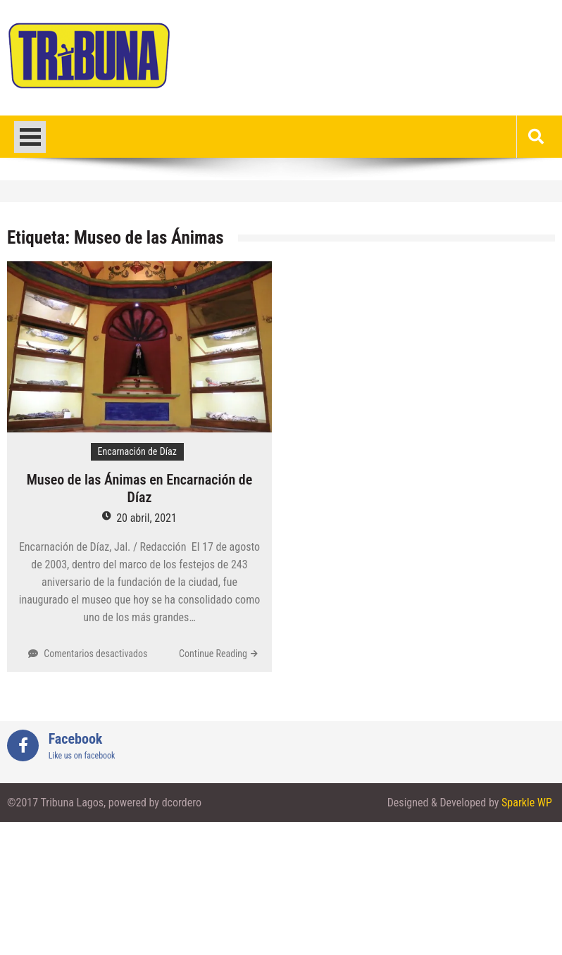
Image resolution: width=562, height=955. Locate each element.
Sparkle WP (526, 802)
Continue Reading (213, 653)
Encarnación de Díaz (137, 451)
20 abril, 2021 (146, 518)
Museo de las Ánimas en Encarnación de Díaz (140, 488)
